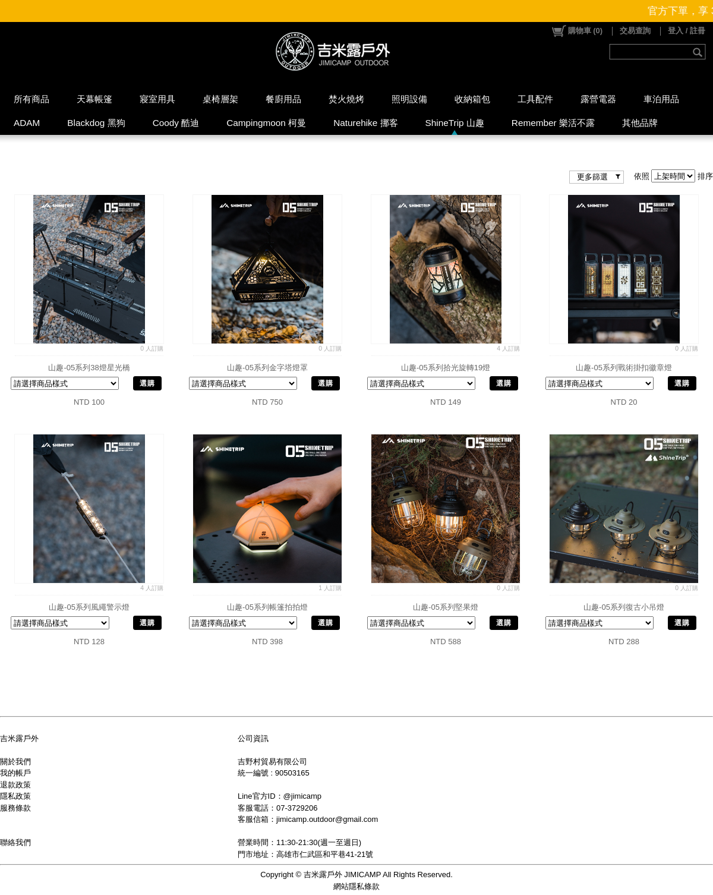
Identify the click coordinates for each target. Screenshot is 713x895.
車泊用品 (661, 99)
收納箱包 (472, 99)
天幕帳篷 (94, 99)
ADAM (27, 123)
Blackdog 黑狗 (96, 123)
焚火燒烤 (346, 99)
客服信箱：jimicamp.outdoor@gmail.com (308, 819)
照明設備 (409, 99)
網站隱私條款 (356, 886)
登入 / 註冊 (686, 30)
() (576, 31)
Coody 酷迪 (176, 123)
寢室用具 (157, 99)
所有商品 (31, 99)
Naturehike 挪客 (365, 123)
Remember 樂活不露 (553, 123)
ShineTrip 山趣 (454, 123)
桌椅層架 (220, 99)
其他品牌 (640, 123)
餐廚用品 (283, 99)
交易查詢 (635, 30)
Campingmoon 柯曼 (266, 123)
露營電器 (598, 99)
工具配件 (535, 99)
